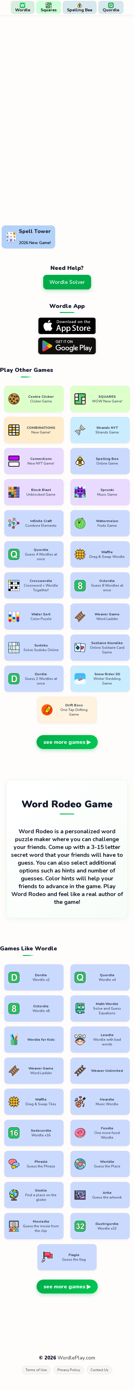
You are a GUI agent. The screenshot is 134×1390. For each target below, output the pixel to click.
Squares (49, 8)
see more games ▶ (67, 742)
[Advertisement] (46, 209)
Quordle (111, 8)
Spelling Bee (79, 8)
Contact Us (99, 1370)
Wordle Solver (67, 282)
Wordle (22, 8)
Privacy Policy (68, 1370)
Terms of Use (36, 1370)
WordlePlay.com (76, 1358)
